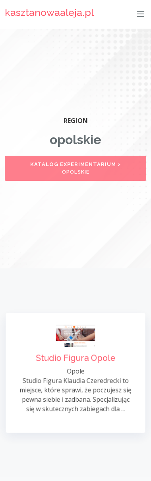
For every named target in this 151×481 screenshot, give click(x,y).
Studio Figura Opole (75, 358)
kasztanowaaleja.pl (49, 12)
